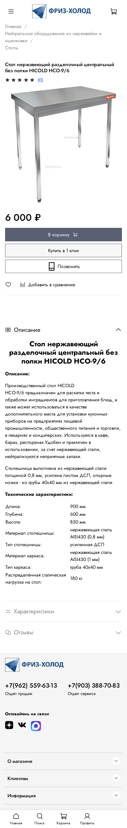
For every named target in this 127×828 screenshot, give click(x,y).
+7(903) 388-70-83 (94, 685)
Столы (11, 47)
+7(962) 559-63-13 (31, 685)
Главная (13, 26)
